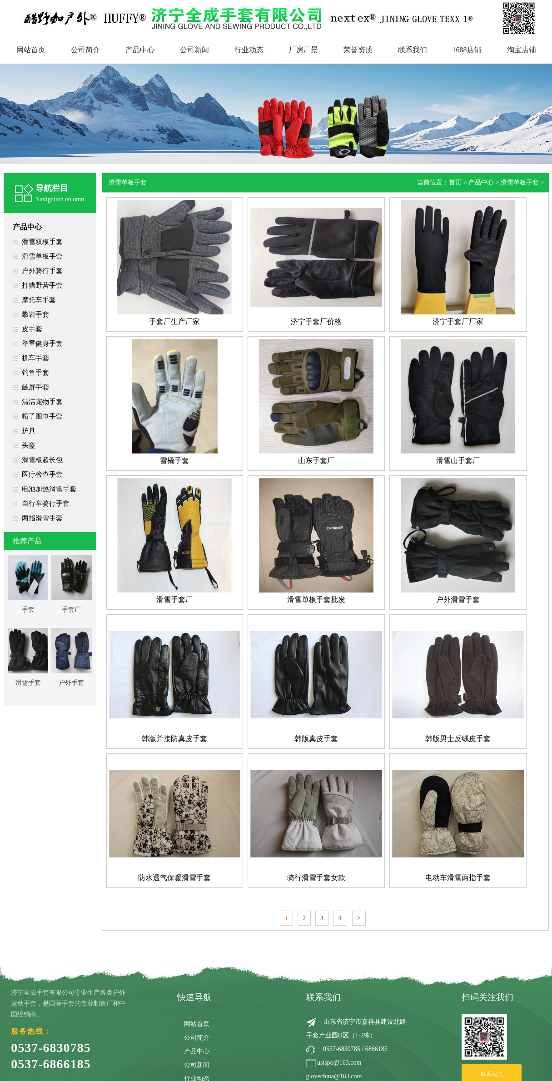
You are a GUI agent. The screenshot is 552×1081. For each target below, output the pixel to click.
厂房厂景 (303, 50)
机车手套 (35, 358)
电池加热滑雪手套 (49, 489)
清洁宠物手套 (42, 401)
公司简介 (85, 50)
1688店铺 (467, 50)
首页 (455, 182)
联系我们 (412, 50)
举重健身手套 (42, 343)
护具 (28, 430)
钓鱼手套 (35, 372)
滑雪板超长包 (42, 459)
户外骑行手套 (42, 270)
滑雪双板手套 (42, 241)
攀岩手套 (35, 314)
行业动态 (249, 50)
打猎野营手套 (42, 285)
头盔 (28, 445)
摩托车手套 (39, 300)
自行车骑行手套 (46, 503)
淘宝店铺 (521, 50)
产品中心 (139, 50)
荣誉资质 (358, 50)
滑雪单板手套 (42, 256)
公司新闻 (194, 50)
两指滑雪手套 (42, 518)
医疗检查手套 (42, 474)
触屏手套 (35, 387)
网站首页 (30, 50)
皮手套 (32, 329)
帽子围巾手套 (42, 416)
